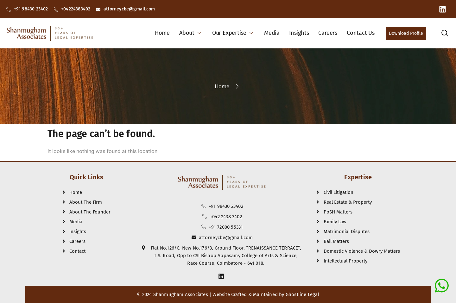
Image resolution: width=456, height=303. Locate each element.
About (191, 32)
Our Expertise (233, 32)
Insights (299, 32)
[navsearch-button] (444, 34)
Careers (327, 32)
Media (272, 32)
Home (162, 32)
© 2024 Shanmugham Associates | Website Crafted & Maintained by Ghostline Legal (228, 294)
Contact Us (361, 32)
